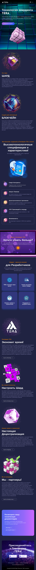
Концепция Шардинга (8, 23)
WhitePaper (20, 23)
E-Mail (17, 562)
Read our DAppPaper (8, 449)
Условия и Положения (24, 562)
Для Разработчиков (10, 530)
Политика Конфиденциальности (18, 564)
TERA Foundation (11, 562)
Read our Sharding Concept (9, 400)
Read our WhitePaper (8, 357)
